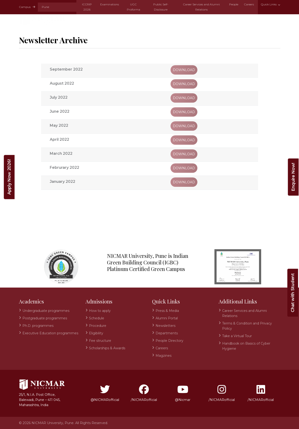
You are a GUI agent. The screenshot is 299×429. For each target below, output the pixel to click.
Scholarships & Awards (107, 348)
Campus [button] (27, 7)
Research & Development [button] (210, 19)
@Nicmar (182, 393)
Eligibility (96, 333)
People (233, 4)
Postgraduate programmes (44, 318)
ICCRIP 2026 (87, 7)
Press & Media (167, 311)
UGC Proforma (133, 7)
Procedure (97, 326)
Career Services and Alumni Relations (201, 7)
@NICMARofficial (105, 393)
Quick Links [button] (269, 4)
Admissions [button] (138, 19)
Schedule (96, 318)
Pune (45, 7)
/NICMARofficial (144, 393)
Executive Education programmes (50, 333)
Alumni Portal (167, 318)
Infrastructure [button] (260, 19)
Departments (167, 333)
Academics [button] (108, 19)
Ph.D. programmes (37, 326)
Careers (249, 4)
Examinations (109, 4)
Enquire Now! (293, 177)
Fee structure (100, 341)
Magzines (163, 355)
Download (184, 70)
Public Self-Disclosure (160, 7)
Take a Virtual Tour (237, 336)
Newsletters (165, 326)
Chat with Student (292, 292)
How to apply (100, 311)
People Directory (169, 341)
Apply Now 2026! (9, 177)
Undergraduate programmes (45, 311)
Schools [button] (167, 19)
